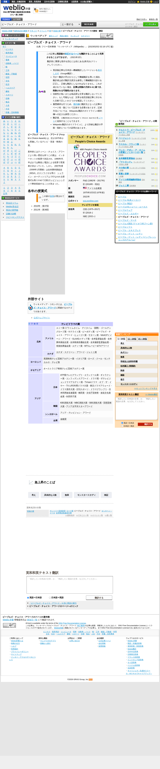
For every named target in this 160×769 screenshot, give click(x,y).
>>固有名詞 (69, 515)
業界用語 (9, 53)
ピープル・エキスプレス (129, 230)
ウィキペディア (38, 36)
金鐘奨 (63, 419)
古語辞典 (74, 2)
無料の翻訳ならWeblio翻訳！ (44, 10)
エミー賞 (60, 328)
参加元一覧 (153, 19)
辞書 (5, 2)
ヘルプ (156, 2)
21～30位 (142, 339)
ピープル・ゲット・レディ (130, 234)
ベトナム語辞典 (134, 665)
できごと (33, 31)
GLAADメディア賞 (81, 339)
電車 (7, 60)
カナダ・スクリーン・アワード (70, 352)
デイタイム (87, 328)
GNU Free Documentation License (72, 623)
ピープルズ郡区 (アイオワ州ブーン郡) (135, 223)
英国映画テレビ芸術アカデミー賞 (59, 358)
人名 (7, 105)
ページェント (125, 138)
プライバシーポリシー (20, 651)
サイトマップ (16, 654)
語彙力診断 (11, 214)
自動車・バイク (12, 63)
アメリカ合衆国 (94, 188)
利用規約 (14, 649)
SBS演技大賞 (95, 403)
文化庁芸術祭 (92, 393)
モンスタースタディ (86, 495)
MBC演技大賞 (80, 403)
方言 (7, 109)
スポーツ (9, 95)
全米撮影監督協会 (127, 158)
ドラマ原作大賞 (67, 389)
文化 (7, 81)
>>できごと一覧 (82, 515)
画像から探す (45, 643)
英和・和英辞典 (35, 2)
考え (34, 495)
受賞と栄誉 (124, 173)
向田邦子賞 (71, 396)
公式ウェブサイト (42, 318)
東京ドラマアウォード (100, 385)
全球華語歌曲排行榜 (64, 513)
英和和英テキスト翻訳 (42, 572)
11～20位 (132, 339)
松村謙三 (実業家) (128, 366)
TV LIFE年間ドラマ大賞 (77, 385)
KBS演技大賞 (66, 403)
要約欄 (76, 104)
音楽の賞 (57, 31)
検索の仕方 (15, 643)
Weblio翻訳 (132, 649)
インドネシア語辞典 (135, 660)
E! (84, 184)
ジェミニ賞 (92, 352)
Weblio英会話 (12, 206)
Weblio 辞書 (145, 2)
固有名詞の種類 (20, 31)
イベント (43, 31)
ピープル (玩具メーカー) (129, 200)
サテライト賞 (74, 331)
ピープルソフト (125, 227)
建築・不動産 (11, 74)
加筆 (52, 196)
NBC (85, 216)
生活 (7, 84)
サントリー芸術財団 (58, 511)
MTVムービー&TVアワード (96, 346)
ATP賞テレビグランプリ (71, 375)
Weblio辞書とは (17, 641)
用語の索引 (64, 36)
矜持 (122, 370)
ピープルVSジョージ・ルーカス (132, 207)
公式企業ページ (105, 641)
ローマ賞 (69, 511)
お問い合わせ (74, 641)
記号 (5, 193)
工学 (7, 70)
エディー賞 (77, 346)
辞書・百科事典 (12, 112)
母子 (122, 379)
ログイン (132, 1)
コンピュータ (11, 56)
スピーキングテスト (15, 217)
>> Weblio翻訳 (151, 394)
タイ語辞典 (132, 662)
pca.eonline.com (90, 201)
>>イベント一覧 (96, 515)
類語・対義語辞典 (19, 2)
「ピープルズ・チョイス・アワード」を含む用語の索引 (53, 603)
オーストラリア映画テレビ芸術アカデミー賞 (64, 368)
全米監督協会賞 (99, 339)
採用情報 (102, 646)
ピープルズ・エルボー (128, 213)
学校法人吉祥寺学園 (129, 361)
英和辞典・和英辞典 (135, 646)
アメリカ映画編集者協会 (130, 179)
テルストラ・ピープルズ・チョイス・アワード (132, 131)
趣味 (7, 91)
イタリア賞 (81, 358)
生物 (7, 98)
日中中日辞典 (49, 2)
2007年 (57, 166)
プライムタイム (73, 328)
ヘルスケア (10, 88)
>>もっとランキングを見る (145, 388)
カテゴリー (85, 36)
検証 (106, 495)
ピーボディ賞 (88, 331)
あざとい (124, 352)
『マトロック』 (126, 162)
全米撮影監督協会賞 (99, 342)
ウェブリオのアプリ (48, 641)
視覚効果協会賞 (63, 346)
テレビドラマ (68, 324)
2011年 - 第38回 (41, 209)
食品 (7, 102)
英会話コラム (12, 203)
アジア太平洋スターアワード (79, 406)
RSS (91, 679)
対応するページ (72, 54)
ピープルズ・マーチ (127, 220)
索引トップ (53, 36)
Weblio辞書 (58, 628)
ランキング (74, 36)
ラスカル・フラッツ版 (129, 144)
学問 (7, 77)
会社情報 (102, 643)
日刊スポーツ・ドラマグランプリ (91, 389)
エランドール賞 (91, 375)
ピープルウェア (125, 210)
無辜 (67, 495)
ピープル (122, 197)
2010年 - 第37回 (41, 206)
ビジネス (9, 49)
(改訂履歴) (81, 626)
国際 (96, 328)
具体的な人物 (50, 495)
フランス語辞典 (134, 657)
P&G (85, 180)
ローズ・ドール (95, 358)
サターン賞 (93, 335)
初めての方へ (142, 19)
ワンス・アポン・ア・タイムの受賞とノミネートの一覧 (132, 151)
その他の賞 (124, 168)
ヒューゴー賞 (80, 335)
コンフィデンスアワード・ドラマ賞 (82, 378)
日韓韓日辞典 (63, 2)
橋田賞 (81, 393)
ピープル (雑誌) (125, 203)
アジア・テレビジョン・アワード (75, 412)
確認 (122, 375)
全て (4, 46)
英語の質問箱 (12, 210)
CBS (85, 209)
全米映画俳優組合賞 (79, 342)
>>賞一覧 (108, 515)
